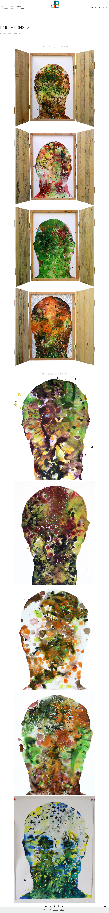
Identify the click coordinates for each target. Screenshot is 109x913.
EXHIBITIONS (14, 8)
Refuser (62, 910)
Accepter (55, 910)
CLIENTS (18, 6)
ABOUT (22, 8)
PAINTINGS (4, 8)
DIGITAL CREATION (7, 6)
